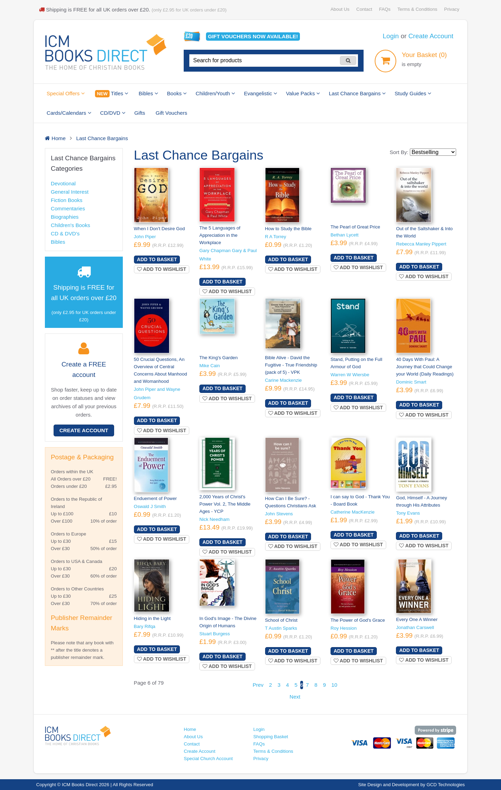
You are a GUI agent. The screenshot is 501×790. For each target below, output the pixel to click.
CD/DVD (112, 113)
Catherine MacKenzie (353, 512)
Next (294, 697)
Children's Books (70, 225)
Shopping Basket (270, 736)
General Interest (69, 192)
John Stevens (279, 513)
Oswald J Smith (150, 506)
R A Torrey (275, 236)
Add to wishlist (161, 269)
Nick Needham (214, 519)
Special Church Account (208, 758)
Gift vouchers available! (253, 36)
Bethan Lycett (344, 234)
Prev (258, 685)
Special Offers (66, 93)
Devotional (63, 183)
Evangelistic (260, 93)
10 (334, 685)
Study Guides (413, 93)
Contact (364, 9)
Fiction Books (66, 200)
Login (391, 36)
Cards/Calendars (69, 113)
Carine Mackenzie (283, 380)
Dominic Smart (411, 382)
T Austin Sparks (281, 628)
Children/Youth (215, 93)
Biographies (65, 217)
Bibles (148, 93)
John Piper (145, 236)
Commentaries (68, 208)
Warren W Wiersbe (350, 374)
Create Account (430, 36)
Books (176, 93)
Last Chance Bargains (357, 93)
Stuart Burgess (214, 633)
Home (190, 729)
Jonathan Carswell (415, 627)
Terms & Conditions (417, 9)
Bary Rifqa (145, 626)
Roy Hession (344, 628)
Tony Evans (408, 513)
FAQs (384, 9)
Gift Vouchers (171, 113)
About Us (340, 9)
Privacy (451, 9)
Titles (111, 93)
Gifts (139, 113)
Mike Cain (209, 365)
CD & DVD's (65, 233)
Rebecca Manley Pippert (421, 244)
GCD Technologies (446, 784)
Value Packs (303, 93)
